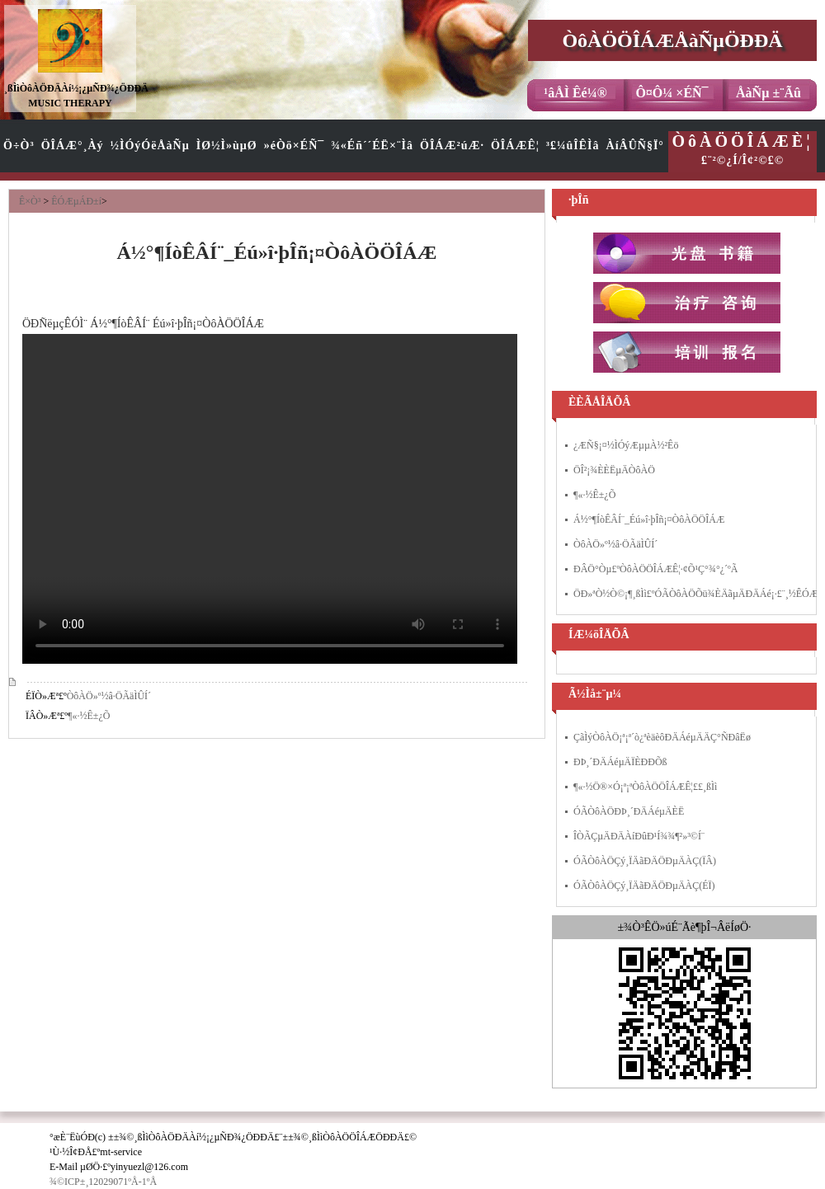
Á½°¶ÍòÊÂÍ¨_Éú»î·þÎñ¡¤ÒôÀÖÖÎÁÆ (649, 519)
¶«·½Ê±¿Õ (89, 715)
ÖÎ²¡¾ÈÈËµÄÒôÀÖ (614, 470)
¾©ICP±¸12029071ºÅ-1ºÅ (103, 1181)
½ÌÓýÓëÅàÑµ (150, 145)
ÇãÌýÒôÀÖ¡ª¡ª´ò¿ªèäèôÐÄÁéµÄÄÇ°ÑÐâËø (662, 737)
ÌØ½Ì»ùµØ (226, 145)
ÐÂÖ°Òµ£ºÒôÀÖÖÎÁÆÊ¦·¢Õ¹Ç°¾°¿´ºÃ (655, 569)
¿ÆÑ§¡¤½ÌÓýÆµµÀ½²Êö (625, 445)
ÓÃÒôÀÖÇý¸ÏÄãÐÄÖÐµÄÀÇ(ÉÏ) (644, 885)
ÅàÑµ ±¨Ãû (768, 93)
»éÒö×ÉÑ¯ (294, 145)
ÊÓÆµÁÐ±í (76, 201)
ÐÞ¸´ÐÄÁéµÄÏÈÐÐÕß (620, 762)
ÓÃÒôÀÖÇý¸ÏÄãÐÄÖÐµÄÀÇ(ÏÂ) (644, 861)
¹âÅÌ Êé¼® (575, 93)
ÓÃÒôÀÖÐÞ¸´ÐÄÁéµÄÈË (628, 811)
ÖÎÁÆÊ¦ (515, 145)
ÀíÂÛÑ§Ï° (635, 145)
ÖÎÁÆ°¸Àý (72, 145)
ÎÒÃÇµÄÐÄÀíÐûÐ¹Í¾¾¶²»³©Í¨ (639, 836)
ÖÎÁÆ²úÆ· (452, 145)
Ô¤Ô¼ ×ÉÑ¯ (671, 93)
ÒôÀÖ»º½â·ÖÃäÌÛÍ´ (109, 696)
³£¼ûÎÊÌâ (573, 145)
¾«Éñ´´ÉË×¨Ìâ (372, 145)
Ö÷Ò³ (19, 145)
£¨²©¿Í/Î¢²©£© (742, 149)
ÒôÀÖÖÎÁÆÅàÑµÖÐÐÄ (672, 40)
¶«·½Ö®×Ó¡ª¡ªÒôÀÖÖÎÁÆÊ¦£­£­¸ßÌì (645, 786)
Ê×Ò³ (29, 201)
